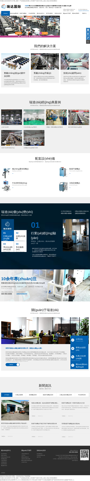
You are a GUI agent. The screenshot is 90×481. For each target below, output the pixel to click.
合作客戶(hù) (24, 462)
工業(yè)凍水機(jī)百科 (66, 394)
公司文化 (79, 340)
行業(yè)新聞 (19, 394)
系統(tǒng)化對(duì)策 (5, 457)
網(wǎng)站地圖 (74, 457)
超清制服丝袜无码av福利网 (7, 480)
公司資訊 (6, 394)
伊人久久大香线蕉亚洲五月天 (23, 480)
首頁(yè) (5, 13)
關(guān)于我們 (67, 13)
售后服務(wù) (39, 453)
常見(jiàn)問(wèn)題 (41, 455)
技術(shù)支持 (58, 13)
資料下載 (39, 457)
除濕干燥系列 (4, 455)
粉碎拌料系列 (4, 464)
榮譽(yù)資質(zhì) (79, 349)
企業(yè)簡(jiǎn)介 (25, 453)
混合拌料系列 (4, 453)
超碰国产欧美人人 (69, 480)
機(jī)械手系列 (4, 465)
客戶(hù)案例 (49, 13)
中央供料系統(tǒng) (32, 16)
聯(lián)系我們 (75, 13)
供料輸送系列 (4, 462)
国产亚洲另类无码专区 (57, 480)
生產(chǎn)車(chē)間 (79, 358)
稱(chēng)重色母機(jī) (14, 16)
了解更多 (14, 364)
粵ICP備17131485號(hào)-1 (64, 457)
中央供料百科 (82, 394)
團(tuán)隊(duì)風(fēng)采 (79, 366)
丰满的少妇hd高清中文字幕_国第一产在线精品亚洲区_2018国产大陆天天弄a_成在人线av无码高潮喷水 (28, 1)
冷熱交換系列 (4, 460)
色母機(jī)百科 (33, 394)
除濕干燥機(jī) (23, 13)
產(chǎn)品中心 (40, 13)
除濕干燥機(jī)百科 (48, 394)
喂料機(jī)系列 (4, 459)
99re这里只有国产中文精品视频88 (41, 480)
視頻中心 (84, 13)
